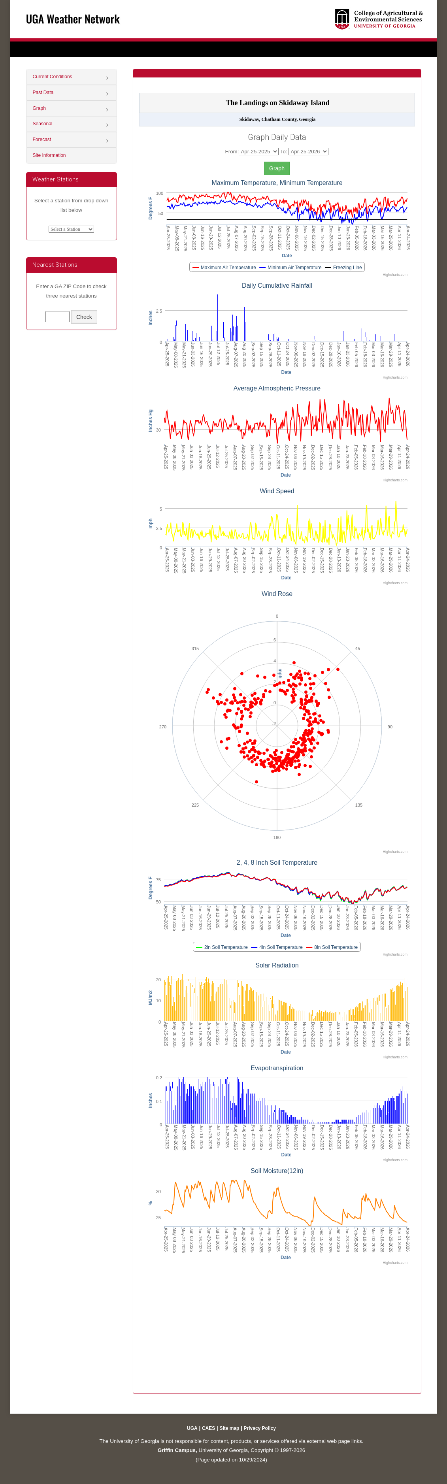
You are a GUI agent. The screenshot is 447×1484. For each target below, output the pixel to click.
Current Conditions (52, 76)
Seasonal (43, 123)
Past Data (43, 92)
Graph (39, 108)
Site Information (49, 155)
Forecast (42, 139)
